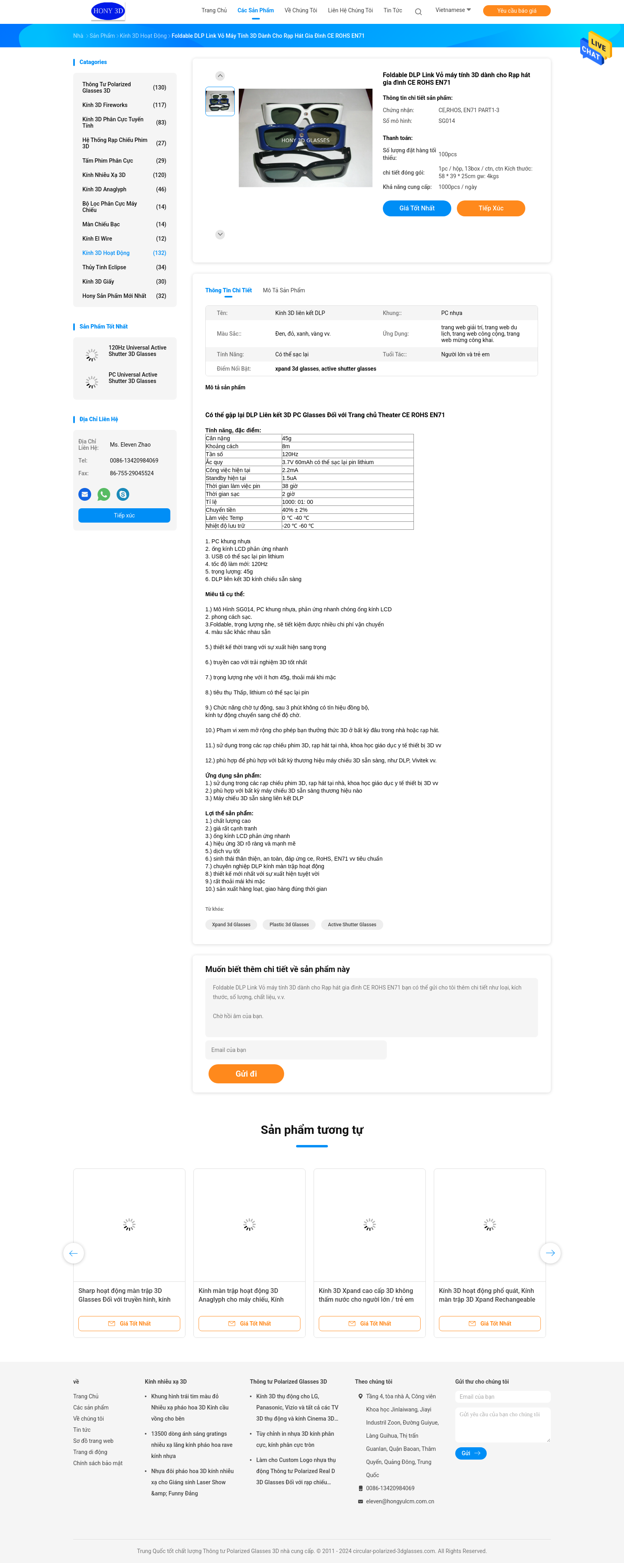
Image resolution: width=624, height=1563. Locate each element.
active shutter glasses (352, 924)
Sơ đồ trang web (93, 1441)
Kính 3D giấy (124, 282)
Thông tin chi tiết (228, 290)
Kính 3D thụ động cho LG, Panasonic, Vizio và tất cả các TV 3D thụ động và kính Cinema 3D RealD (297, 1408)
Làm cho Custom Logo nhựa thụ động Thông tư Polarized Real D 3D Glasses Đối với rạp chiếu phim (296, 1472)
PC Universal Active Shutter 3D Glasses (133, 377)
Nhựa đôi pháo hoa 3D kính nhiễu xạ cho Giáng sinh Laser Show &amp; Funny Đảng (192, 1482)
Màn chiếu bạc (124, 224)
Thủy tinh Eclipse (124, 267)
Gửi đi (246, 1074)
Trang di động (90, 1452)
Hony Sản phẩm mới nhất (124, 296)
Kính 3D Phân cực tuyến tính (124, 122)
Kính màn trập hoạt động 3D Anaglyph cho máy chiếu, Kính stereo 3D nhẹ (241, 1299)
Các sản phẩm (91, 1407)
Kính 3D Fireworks (124, 105)
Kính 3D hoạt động (124, 253)
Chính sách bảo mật (98, 1463)
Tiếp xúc (124, 515)
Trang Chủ (86, 1396)
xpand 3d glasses (231, 924)
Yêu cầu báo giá (517, 11)
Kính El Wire (124, 239)
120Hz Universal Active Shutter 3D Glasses (137, 350)
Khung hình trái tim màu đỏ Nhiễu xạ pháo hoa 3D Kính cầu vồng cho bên (189, 1407)
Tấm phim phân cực (124, 161)
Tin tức (82, 1430)
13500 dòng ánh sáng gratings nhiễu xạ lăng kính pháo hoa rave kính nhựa (191, 1445)
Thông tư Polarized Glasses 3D (124, 87)
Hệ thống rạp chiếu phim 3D (124, 143)
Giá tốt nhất (417, 208)
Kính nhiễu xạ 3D (124, 175)
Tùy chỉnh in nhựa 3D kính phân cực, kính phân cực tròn (295, 1439)
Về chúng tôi (88, 1418)
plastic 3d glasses (289, 924)
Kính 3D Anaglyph (124, 189)
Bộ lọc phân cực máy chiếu (124, 206)
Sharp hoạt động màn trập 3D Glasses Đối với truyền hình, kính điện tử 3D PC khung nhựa (124, 1299)
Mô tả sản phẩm (284, 290)
